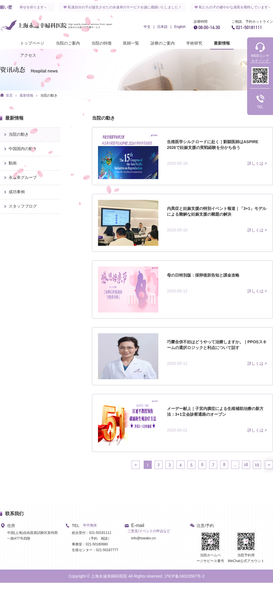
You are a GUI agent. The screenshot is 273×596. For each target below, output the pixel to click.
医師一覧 (131, 43)
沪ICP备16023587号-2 (184, 576)
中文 (147, 27)
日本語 (162, 27)
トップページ (32, 43)
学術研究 (194, 43)
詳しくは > (257, 163)
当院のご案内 (68, 43)
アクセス (28, 55)
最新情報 (222, 43)
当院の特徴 (101, 43)
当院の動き (48, 95)
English (179, 27)
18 (246, 464)
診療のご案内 (163, 43)
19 (257, 464)
